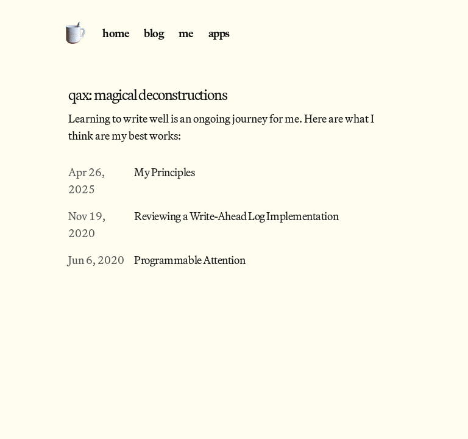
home (115, 32)
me (186, 32)
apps (219, 32)
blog (154, 32)
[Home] (79, 32)
